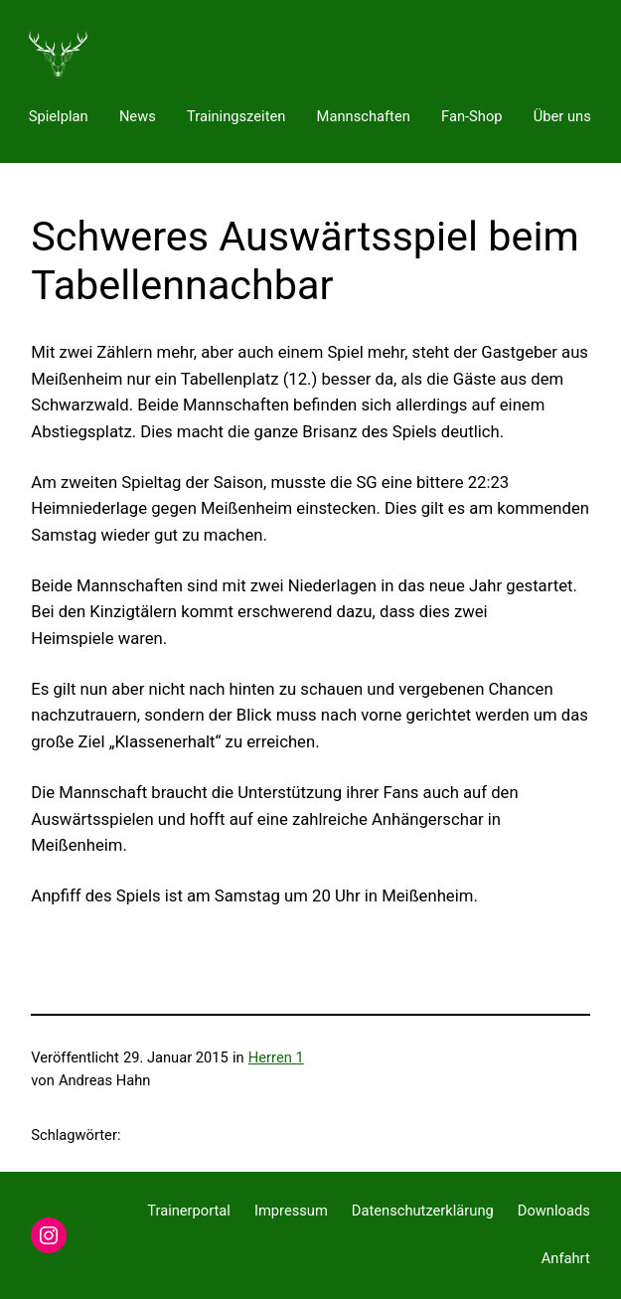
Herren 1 (276, 1057)
